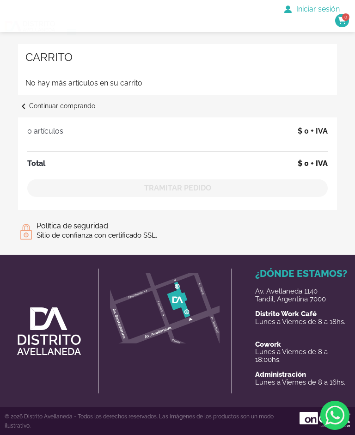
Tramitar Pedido (177, 188)
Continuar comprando (56, 106)
